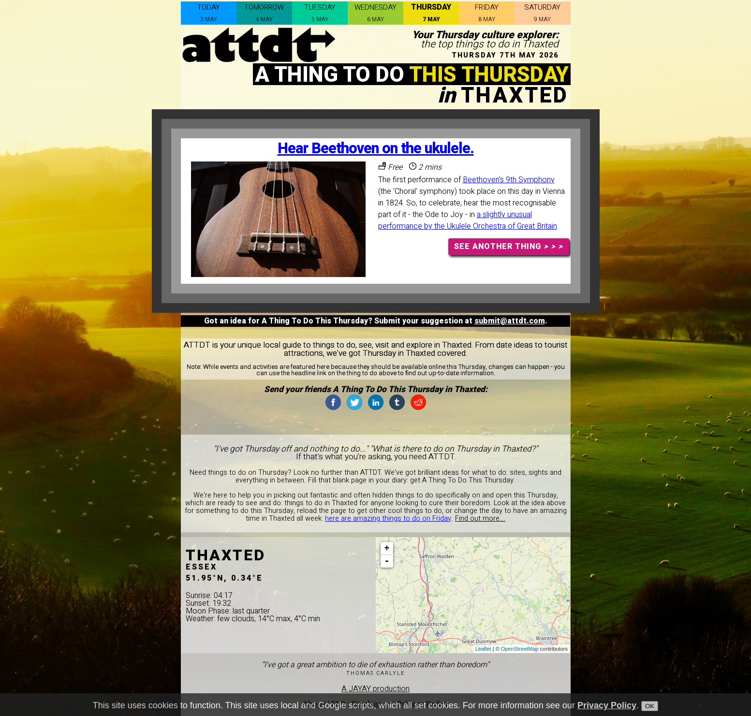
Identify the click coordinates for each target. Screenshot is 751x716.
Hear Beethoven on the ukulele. (376, 149)
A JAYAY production (375, 689)
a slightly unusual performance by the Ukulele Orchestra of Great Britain (467, 220)
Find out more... (480, 518)
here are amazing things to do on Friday (388, 518)
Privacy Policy (606, 705)
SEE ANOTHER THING (508, 246)
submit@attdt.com (509, 321)
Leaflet (483, 649)
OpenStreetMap (520, 649)
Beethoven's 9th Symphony (509, 180)
